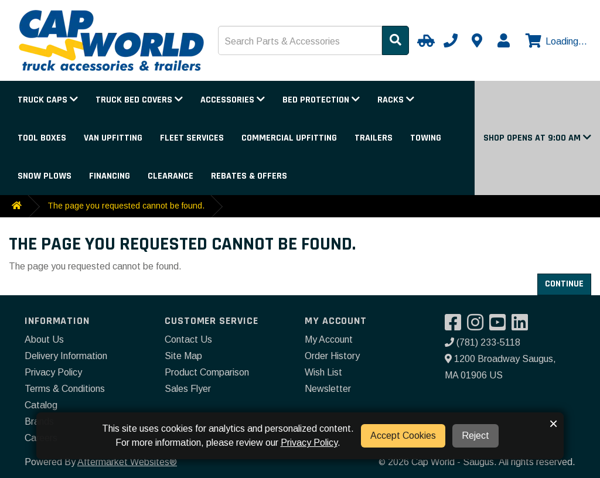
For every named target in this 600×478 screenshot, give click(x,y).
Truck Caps (48, 100)
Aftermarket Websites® (127, 462)
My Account (329, 339)
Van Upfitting (113, 138)
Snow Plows (44, 176)
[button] (537, 138)
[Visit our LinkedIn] (523, 326)
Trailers (373, 138)
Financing (109, 176)
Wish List (323, 372)
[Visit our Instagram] (478, 326)
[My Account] (503, 40)
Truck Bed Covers (139, 100)
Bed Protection (321, 100)
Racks (395, 100)
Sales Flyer (188, 389)
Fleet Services (192, 138)
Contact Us (188, 339)
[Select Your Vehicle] (424, 40)
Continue (564, 284)
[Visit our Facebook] (456, 326)
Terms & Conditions (65, 389)
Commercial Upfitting (289, 138)
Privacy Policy (53, 372)
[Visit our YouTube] (500, 326)
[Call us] (451, 40)
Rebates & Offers (249, 176)
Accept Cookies (403, 436)
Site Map (183, 356)
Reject (475, 436)
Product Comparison (207, 372)
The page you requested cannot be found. (125, 205)
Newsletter (328, 389)
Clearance (170, 176)
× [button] (553, 423)
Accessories (232, 100)
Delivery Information (66, 356)
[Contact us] (477, 40)
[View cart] (555, 41)
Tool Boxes (42, 138)
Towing (425, 138)
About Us (44, 339)
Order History (332, 356)
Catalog (41, 405)
